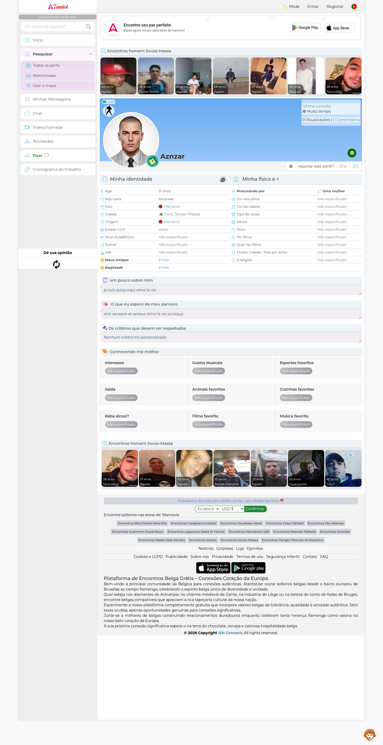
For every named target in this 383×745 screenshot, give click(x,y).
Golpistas (224, 658)
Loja (240, 658)
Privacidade (222, 666)
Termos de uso (249, 666)
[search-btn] (88, 26)
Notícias (206, 658)
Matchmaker (41, 75)
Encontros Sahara (203, 649)
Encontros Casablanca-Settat (193, 633)
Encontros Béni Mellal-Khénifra (142, 633)
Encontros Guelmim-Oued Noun (137, 641)
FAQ (324, 666)
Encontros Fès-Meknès (326, 633)
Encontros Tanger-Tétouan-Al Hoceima (292, 649)
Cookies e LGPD (148, 666)
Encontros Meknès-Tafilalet (294, 641)
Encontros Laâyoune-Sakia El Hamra (196, 641)
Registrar (335, 6)
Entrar (313, 6)
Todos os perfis (43, 65)
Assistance (370, 734)
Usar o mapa (41, 85)
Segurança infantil (282, 666)
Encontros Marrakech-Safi (249, 641)
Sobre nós (200, 666)
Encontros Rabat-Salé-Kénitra (162, 649)
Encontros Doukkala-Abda (241, 633)
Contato (309, 666)
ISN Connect (230, 742)
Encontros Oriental (335, 641)
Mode (291, 6)
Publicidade (177, 666)
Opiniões (255, 658)
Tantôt (58, 7)
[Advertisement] (231, 27)
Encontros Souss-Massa (239, 649)
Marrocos (172, 206)
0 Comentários (346, 119)
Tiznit (168, 214)
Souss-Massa (187, 213)
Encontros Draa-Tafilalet (285, 633)
